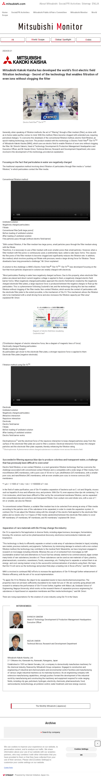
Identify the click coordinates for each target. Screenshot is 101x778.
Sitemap (86, 3)
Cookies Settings (81, 748)
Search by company (51, 734)
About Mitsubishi (48, 3)
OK (81, 754)
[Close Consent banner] (97, 742)
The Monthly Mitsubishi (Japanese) (51, 706)
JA (95, 3)
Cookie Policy (8, 767)
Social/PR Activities (70, 3)
